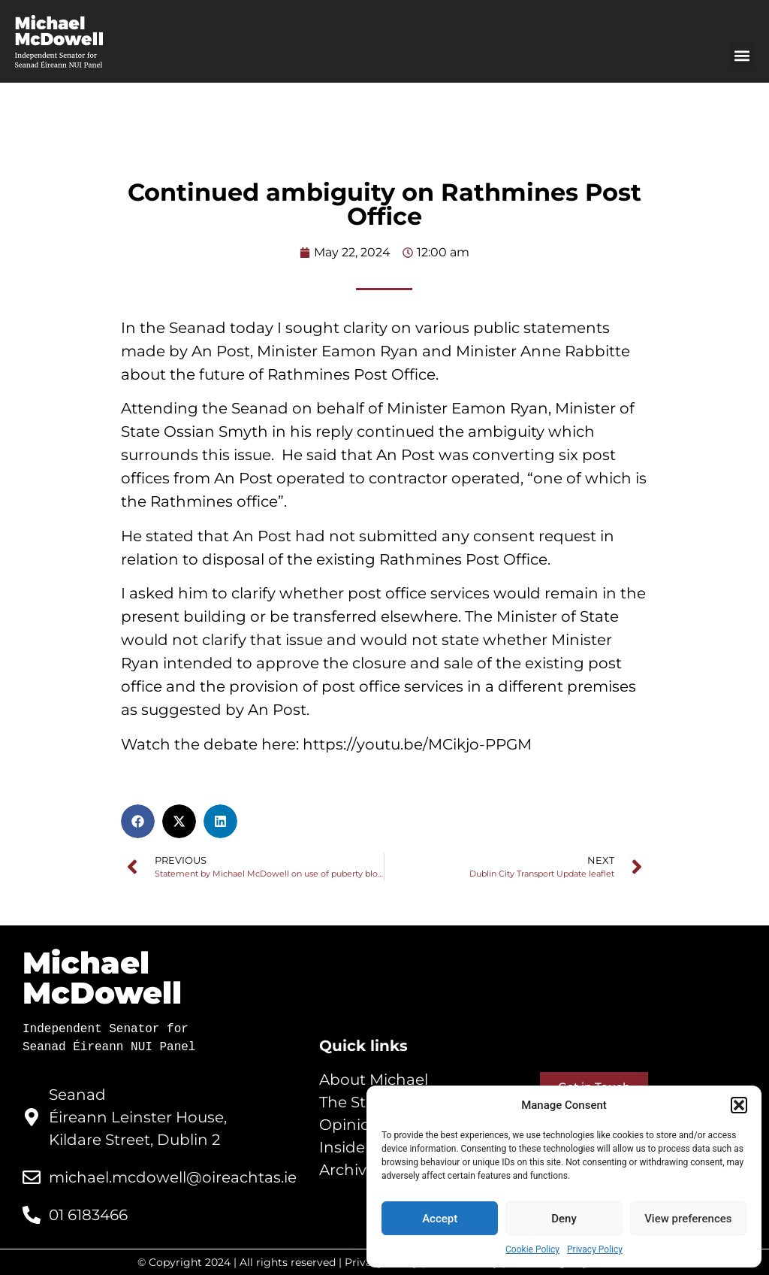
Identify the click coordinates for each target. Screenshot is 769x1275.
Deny (564, 1218)
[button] (738, 1105)
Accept (439, 1218)
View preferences (687, 1218)
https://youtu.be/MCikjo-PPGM (419, 744)
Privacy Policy (595, 1249)
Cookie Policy (532, 1249)
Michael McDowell (102, 977)
